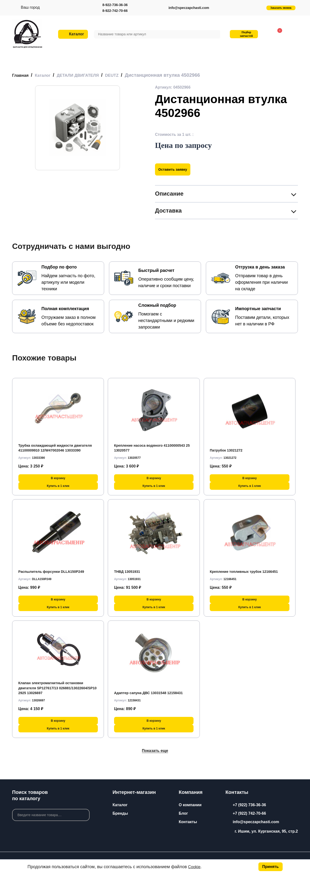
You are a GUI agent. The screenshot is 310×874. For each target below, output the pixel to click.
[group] (77, 127)
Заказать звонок (281, 7)
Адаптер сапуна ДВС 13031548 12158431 (152, 693)
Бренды (120, 813)
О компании (190, 805)
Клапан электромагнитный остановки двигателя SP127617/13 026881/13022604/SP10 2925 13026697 (54, 688)
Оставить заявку (175, 169)
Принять (270, 867)
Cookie (195, 866)
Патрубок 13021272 (228, 450)
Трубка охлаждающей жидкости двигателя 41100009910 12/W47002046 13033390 (54, 445)
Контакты (188, 822)
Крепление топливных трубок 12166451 (248, 571)
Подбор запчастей (243, 34)
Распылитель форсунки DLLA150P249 (55, 571)
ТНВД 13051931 (128, 571)
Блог (183, 813)
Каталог (120, 805)
